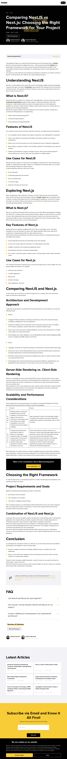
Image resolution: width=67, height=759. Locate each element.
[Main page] (4, 3)
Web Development (12, 36)
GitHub (55, 63)
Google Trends (41, 197)
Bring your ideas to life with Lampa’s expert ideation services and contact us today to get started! (35, 577)
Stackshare (28, 87)
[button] (33, 598)
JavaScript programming (13, 102)
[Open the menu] (63, 3)
